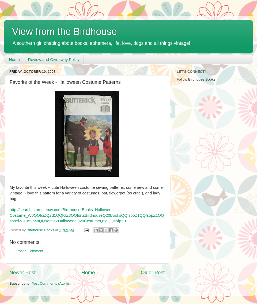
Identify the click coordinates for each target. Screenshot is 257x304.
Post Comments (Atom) (50, 283)
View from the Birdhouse (64, 31)
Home (14, 59)
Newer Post (22, 272)
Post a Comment (29, 251)
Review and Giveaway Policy (54, 59)
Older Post (153, 272)
